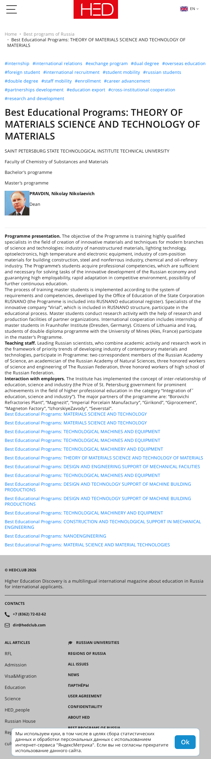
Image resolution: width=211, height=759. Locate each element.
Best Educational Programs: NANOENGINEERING (55, 536)
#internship (17, 63)
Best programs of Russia (49, 34)
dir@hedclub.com (29, 625)
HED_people (17, 710)
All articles (17, 642)
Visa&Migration (21, 676)
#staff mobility (56, 81)
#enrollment (88, 81)
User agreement (85, 696)
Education (15, 687)
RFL (8, 653)
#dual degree (145, 63)
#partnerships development (34, 90)
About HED (79, 717)
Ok (185, 742)
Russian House (20, 721)
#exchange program (106, 63)
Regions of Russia (87, 653)
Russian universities (97, 642)
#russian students (162, 72)
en (187, 8)
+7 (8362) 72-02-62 (29, 614)
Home (11, 34)
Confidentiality (85, 706)
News (73, 674)
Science (13, 698)
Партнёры (78, 685)
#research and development (34, 98)
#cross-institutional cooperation (141, 90)
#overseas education (184, 63)
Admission (16, 665)
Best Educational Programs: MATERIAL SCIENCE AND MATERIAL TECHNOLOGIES (87, 545)
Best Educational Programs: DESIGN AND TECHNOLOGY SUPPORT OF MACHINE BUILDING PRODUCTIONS (98, 487)
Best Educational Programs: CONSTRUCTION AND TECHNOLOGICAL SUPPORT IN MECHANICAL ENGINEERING (103, 524)
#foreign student (22, 72)
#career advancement (127, 81)
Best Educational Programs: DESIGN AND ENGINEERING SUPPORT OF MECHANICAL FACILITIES (102, 466)
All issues (78, 664)
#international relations (57, 63)
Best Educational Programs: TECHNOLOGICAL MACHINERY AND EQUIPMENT (84, 449)
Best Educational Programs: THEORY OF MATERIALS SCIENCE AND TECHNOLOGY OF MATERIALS (104, 458)
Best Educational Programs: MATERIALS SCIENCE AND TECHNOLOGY (76, 414)
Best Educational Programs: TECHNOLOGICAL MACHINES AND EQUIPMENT (82, 431)
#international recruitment (71, 72)
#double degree (21, 81)
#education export (86, 90)
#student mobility (121, 72)
